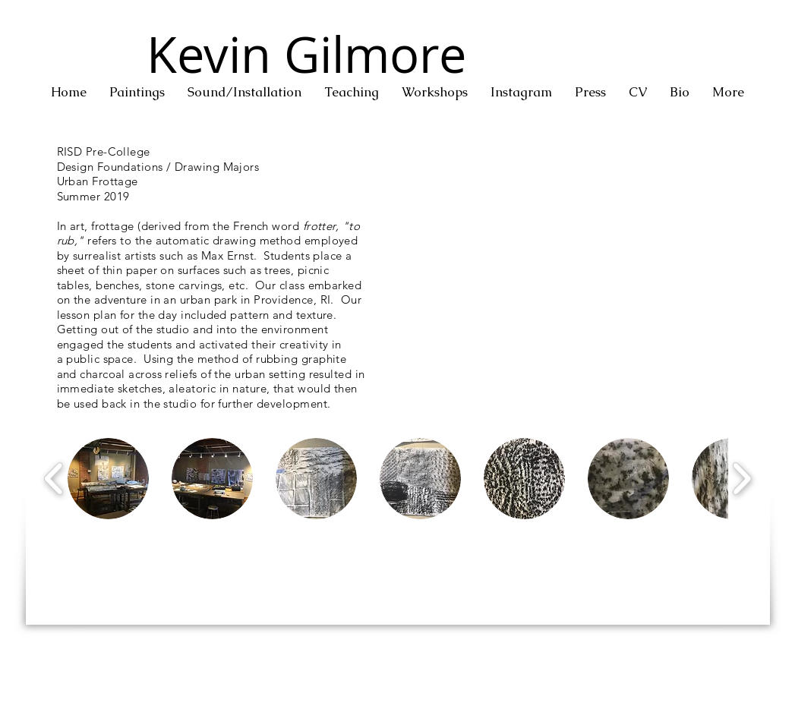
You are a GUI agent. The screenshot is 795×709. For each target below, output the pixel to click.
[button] (137, 92)
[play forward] (741, 478)
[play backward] (54, 478)
